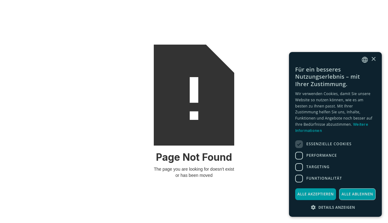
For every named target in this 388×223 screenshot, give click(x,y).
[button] (335, 207)
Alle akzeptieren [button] (315, 194)
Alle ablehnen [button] (357, 194)
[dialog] (335, 134)
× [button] (373, 59)
